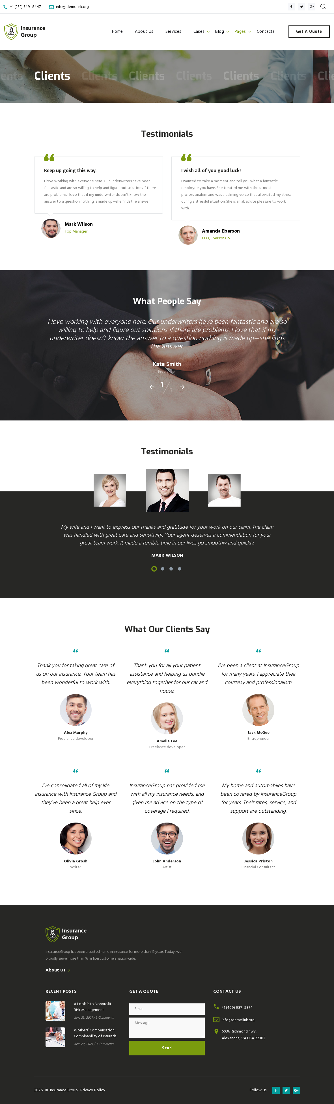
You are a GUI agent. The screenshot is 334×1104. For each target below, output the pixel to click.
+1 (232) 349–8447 (25, 7)
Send (167, 1048)
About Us (144, 31)
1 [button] (154, 569)
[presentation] (151, 386)
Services (173, 31)
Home (117, 31)
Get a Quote (309, 31)
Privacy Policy (92, 1090)
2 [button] (162, 569)
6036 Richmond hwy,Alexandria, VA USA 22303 (243, 1035)
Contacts (266, 31)
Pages (240, 31)
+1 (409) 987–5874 (237, 1008)
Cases (199, 31)
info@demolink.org (72, 7)
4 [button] (179, 569)
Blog (219, 31)
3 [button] (171, 569)
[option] (167, 490)
